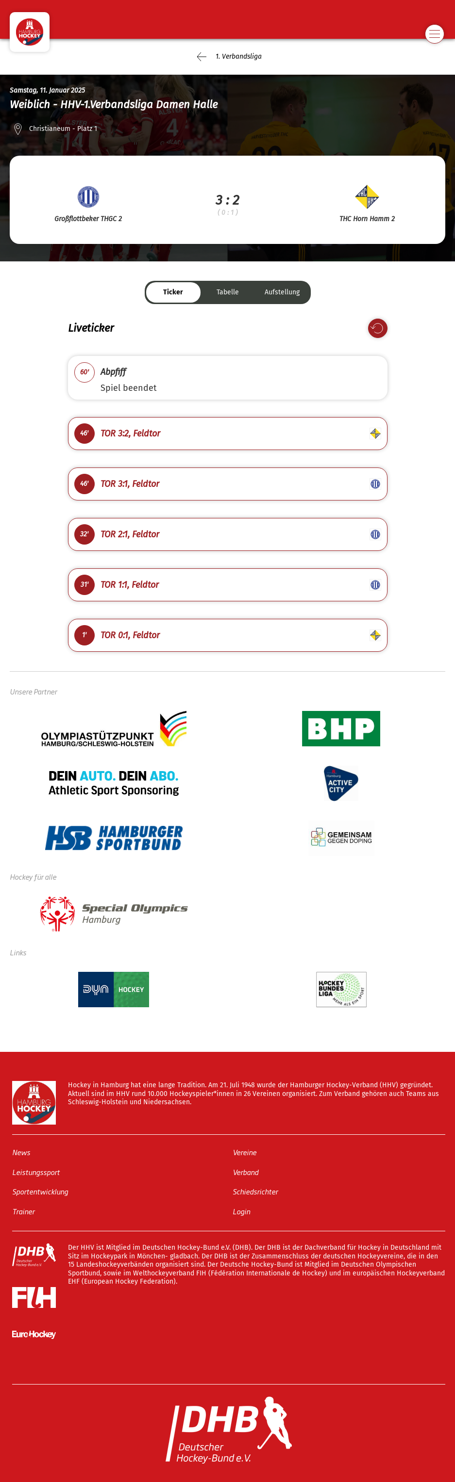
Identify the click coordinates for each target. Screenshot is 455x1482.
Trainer (23, 1211)
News (21, 1152)
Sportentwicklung (40, 1191)
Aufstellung (282, 292)
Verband (245, 1171)
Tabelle (228, 292)
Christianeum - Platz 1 (63, 129)
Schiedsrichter (255, 1191)
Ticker (173, 292)
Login (241, 1211)
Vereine (244, 1152)
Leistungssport (36, 1171)
